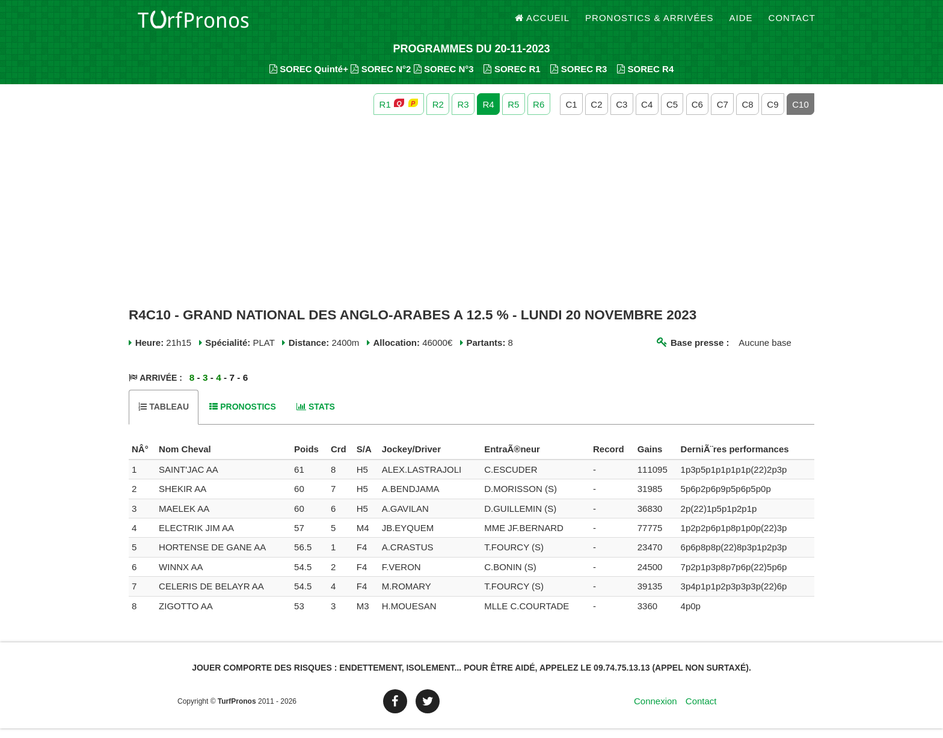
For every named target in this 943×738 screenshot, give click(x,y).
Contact (792, 24)
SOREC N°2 (381, 78)
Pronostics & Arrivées (649, 24)
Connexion (655, 711)
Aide (741, 24)
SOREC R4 (645, 78)
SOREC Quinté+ (308, 78)
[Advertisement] (471, 221)
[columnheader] (142, 459)
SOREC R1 (512, 78)
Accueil (542, 24)
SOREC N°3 (444, 78)
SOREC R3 (578, 78)
